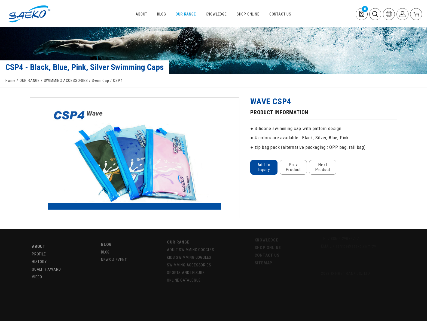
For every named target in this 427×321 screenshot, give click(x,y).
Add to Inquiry (264, 167)
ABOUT (141, 14)
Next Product (323, 167)
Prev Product (293, 167)
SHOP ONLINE (248, 14)
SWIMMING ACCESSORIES (66, 80)
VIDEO (37, 269)
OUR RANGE (186, 14)
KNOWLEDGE (216, 14)
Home (10, 80)
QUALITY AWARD (46, 262)
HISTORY (39, 254)
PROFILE (39, 246)
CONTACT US (280, 14)
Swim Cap (100, 80)
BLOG (161, 14)
